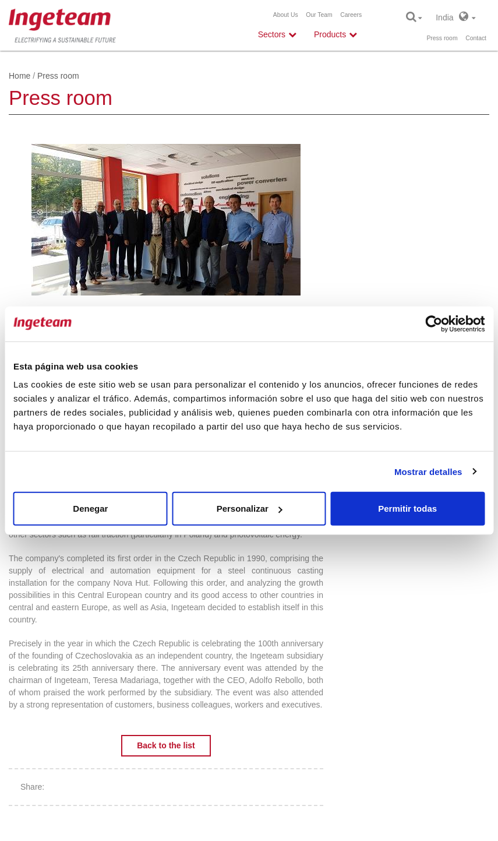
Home (19, 75)
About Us (285, 15)
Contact (475, 38)
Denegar (90, 508)
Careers (351, 15)
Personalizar (249, 508)
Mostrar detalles (428, 471)
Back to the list (166, 745)
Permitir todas (407, 508)
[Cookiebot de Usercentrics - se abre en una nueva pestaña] (434, 323)
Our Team (319, 15)
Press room (441, 38)
